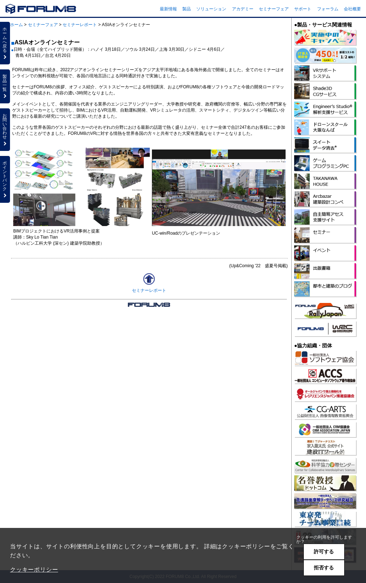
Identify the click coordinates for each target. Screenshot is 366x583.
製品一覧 (5, 86)
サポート (302, 9)
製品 (186, 9)
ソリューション (211, 9)
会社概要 (352, 9)
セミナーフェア (274, 9)
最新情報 (168, 9)
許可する (324, 551)
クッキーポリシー (34, 570)
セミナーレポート (80, 24)
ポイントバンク (5, 179)
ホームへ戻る (5, 42)
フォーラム (327, 9)
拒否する (324, 567)
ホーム (16, 24)
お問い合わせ (5, 129)
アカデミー (242, 9)
